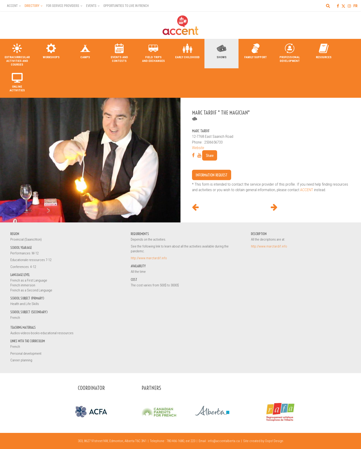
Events (91, 6)
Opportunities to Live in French (126, 6)
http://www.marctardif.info (149, 258)
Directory (32, 6)
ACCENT (306, 189)
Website (198, 147)
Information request (211, 175)
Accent (12, 6)
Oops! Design (274, 441)
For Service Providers (62, 6)
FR (355, 5)
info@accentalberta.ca (224, 441)
